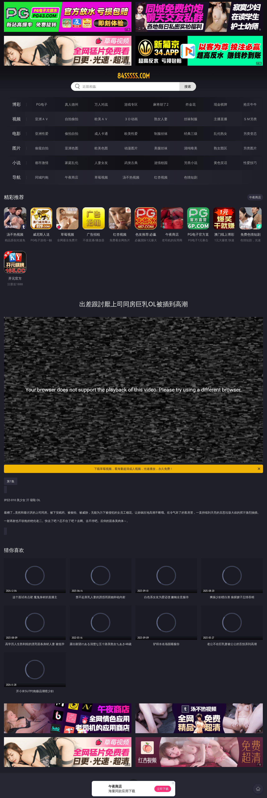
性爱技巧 (250, 162)
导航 (16, 177)
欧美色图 (101, 148)
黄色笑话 (220, 162)
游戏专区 (131, 104)
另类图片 (250, 148)
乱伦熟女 (220, 133)
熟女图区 (220, 148)
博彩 (16, 104)
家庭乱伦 (71, 162)
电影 (16, 133)
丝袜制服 (190, 119)
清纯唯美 (190, 148)
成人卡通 (101, 133)
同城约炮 (41, 177)
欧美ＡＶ (101, 119)
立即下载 (163, 789)
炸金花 (191, 104)
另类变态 (250, 133)
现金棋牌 (220, 104)
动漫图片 (131, 148)
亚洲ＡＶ (41, 119)
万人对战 (101, 104)
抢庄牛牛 (250, 104)
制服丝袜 (161, 133)
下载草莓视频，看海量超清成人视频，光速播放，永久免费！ (177, 468)
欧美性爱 (131, 133)
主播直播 (220, 119)
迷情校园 (161, 162)
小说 (16, 162)
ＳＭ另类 (250, 119)
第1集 (10, 481)
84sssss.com (133, 76)
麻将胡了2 (160, 104)
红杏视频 (161, 177)
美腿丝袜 (161, 148)
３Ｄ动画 (131, 119)
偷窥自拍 (41, 148)
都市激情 (41, 162)
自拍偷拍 (71, 119)
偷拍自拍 (71, 133)
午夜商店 (71, 177)
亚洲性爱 (41, 133)
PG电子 (41, 104)
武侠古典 (131, 162)
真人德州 (71, 104)
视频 (16, 119)
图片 (16, 148)
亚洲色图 (71, 148)
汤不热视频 (131, 177)
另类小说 (190, 162)
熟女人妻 (161, 119)
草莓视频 (101, 177)
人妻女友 (101, 162)
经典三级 (190, 133)
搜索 (187, 86)
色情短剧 (190, 177)
